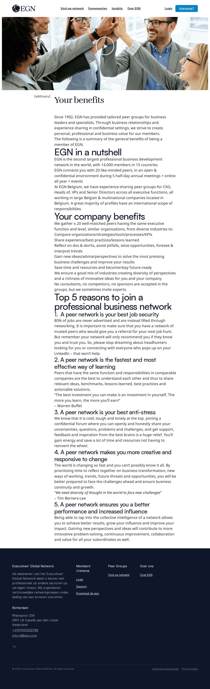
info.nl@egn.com (24, 635)
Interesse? (186, 8)
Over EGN (134, 8)
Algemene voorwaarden (165, 668)
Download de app (87, 593)
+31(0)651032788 (25, 630)
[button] (105, 46)
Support (81, 586)
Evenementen (97, 8)
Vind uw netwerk (72, 8)
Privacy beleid (190, 668)
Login (168, 8)
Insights (117, 8)
